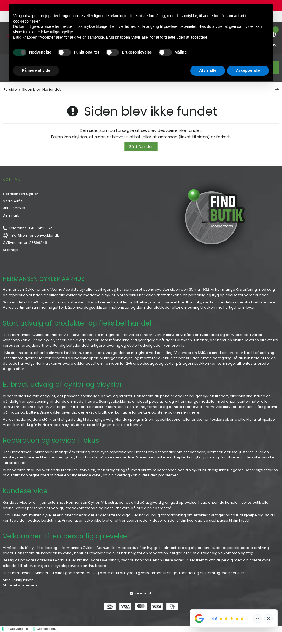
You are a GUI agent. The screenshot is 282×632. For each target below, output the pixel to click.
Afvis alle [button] (207, 70)
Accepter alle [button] (248, 70)
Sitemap (10, 249)
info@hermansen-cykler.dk (34, 235)
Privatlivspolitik (17, 628)
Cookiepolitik (46, 628)
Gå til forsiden (141, 146)
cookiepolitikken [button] (26, 21)
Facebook (141, 593)
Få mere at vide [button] (36, 70)
